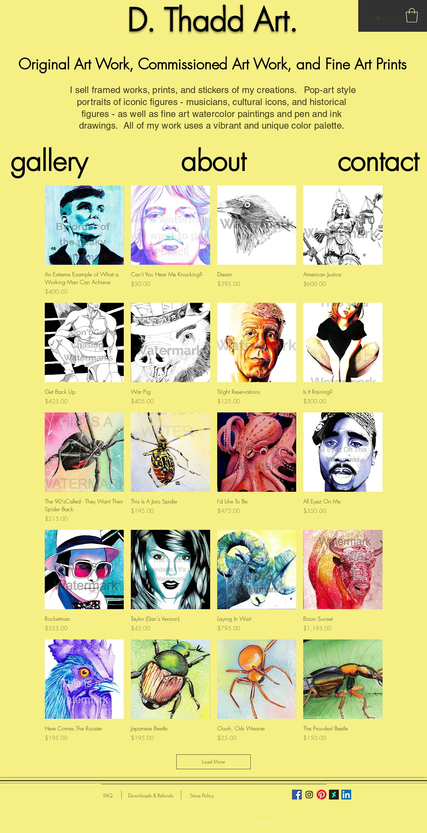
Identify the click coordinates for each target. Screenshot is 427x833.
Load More (213, 761)
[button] (412, 15)
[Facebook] (297, 795)
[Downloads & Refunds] (151, 795)
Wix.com (263, 822)
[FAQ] (108, 795)
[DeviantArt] (334, 795)
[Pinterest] (322, 795)
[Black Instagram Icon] (309, 795)
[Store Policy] (201, 795)
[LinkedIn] (346, 795)
